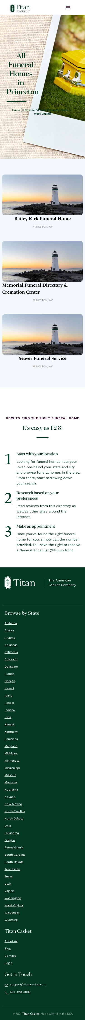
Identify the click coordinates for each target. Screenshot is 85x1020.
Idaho (8, 695)
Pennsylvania (14, 847)
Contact (10, 955)
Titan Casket (30, 1013)
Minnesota (12, 760)
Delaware (11, 666)
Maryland (11, 746)
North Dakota (14, 818)
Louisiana (11, 739)
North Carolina (15, 811)
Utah (8, 883)
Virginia (10, 890)
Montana (11, 782)
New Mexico (13, 804)
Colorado (11, 659)
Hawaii (9, 688)
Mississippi (12, 768)
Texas (9, 876)
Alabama (11, 623)
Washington (13, 898)
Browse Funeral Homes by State (46, 110)
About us (11, 941)
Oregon (10, 840)
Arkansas (11, 645)
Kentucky (11, 731)
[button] (68, 7)
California (11, 652)
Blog (8, 948)
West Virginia (42, 113)
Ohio (8, 825)
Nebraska (11, 789)
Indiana (10, 710)
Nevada (10, 796)
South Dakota (14, 862)
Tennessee (12, 869)
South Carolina (15, 854)
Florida (9, 673)
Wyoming (11, 919)
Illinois (9, 702)
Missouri (10, 775)
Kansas (10, 724)
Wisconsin (12, 912)
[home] (20, 8)
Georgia (10, 681)
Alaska (9, 630)
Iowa (8, 717)
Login (8, 963)
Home (16, 110)
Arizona (10, 637)
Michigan (11, 753)
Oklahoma (12, 833)
